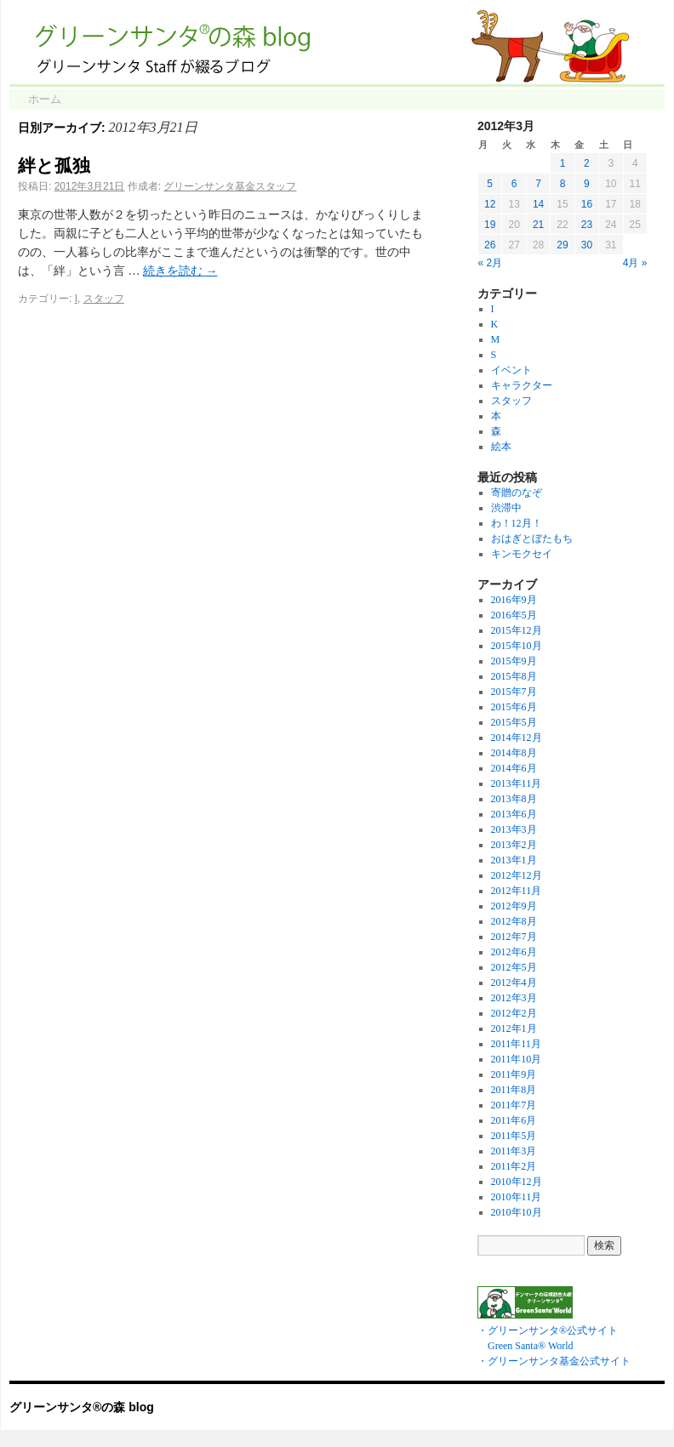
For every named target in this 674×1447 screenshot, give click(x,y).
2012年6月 (514, 952)
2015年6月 (514, 707)
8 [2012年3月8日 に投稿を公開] (563, 184)
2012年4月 (514, 982)
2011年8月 (514, 1090)
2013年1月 (514, 860)
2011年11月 (516, 1044)
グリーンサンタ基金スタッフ (229, 186)
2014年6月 (514, 768)
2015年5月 (514, 722)
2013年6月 (514, 814)
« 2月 (490, 263)
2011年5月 (514, 1136)
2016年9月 (514, 600)
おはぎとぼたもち (532, 538)
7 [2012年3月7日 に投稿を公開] (538, 184)
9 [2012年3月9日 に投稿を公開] (587, 184)
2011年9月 (514, 1074)
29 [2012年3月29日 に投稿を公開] (562, 245)
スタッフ (103, 299)
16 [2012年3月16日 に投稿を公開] (586, 204)
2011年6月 (514, 1120)
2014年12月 (516, 737)
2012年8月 (514, 921)
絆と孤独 (54, 165)
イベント (511, 370)
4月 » (635, 263)
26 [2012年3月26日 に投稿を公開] (489, 245)
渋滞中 (506, 508)
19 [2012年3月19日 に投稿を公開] (489, 225)
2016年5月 (514, 615)
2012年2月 (514, 1013)
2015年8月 (514, 676)
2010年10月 (516, 1212)
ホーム (44, 99)
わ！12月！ (516, 523)
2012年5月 (514, 967)
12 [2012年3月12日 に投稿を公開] (489, 204)
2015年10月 (516, 646)
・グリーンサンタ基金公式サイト (554, 1361)
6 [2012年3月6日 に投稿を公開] (514, 184)
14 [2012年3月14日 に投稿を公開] (538, 204)
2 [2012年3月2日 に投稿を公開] (587, 163)
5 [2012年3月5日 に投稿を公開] (490, 184)
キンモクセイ (521, 554)
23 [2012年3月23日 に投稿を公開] (586, 225)
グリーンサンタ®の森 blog (81, 1407)
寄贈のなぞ (516, 492)
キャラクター (521, 385)
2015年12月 (516, 630)
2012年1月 (514, 1028)
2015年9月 (514, 661)
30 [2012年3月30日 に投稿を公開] (586, 245)
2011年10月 (516, 1059)
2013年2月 (514, 845)
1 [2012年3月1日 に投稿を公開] (563, 163)
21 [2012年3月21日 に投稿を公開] (538, 225)
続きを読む (180, 271)
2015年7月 (514, 692)
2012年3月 (514, 998)
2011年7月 (514, 1105)
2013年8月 (514, 799)
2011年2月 (514, 1166)
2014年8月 (514, 753)
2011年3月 (514, 1151)
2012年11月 (516, 891)
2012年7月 (514, 937)
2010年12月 (516, 1182)
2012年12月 (516, 875)
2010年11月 (516, 1197)
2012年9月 (514, 906)
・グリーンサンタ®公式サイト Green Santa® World (547, 1330)
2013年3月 (514, 829)
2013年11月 (516, 783)
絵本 (501, 447)
